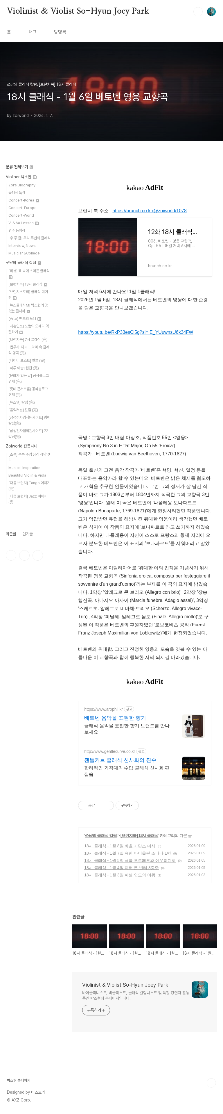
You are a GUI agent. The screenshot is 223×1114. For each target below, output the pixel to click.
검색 (198, 11)
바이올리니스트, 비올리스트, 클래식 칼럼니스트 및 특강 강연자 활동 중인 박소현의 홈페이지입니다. (135, 995)
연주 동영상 (16, 230)
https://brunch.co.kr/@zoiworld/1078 (149, 210)
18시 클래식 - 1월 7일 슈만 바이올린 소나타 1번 (127, 853)
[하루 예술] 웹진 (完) (23, 368)
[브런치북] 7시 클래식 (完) (28, 339)
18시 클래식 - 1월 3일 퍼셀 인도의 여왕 (119, 875)
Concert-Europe (22, 208)
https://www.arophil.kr (103, 709)
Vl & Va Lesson (23, 223)
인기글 (27, 534)
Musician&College (24, 253)
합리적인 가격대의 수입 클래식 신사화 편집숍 (127, 771)
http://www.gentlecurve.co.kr (109, 751)
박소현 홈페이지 (18, 1080)
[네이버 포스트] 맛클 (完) (26, 360)
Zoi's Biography (21, 185)
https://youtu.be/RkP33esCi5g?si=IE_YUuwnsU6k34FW (135, 332)
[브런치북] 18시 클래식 (140, 835)
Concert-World (21, 215)
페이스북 (11, 555)
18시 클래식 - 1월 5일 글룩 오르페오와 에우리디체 (130, 860)
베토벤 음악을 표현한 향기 (115, 718)
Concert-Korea (23, 200)
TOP (211, 1083)
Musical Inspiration (24, 468)
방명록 (60, 32)
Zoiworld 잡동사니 (21, 446)
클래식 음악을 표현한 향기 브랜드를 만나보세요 (127, 729)
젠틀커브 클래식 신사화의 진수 (120, 760)
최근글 (11, 534)
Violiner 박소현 (21, 176)
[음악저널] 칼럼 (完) (23, 410)
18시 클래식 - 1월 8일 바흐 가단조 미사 (119, 846)
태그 (32, 32)
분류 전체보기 (19, 167)
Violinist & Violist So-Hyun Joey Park (78, 11)
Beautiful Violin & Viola (27, 475)
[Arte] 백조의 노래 (24, 318)
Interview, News (22, 245)
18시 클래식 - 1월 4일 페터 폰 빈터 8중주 (121, 867)
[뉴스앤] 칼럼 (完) (21, 402)
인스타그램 (24, 555)
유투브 (38, 555)
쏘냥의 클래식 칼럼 (101, 835)
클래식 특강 (16, 192)
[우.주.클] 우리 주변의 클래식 (29, 238)
